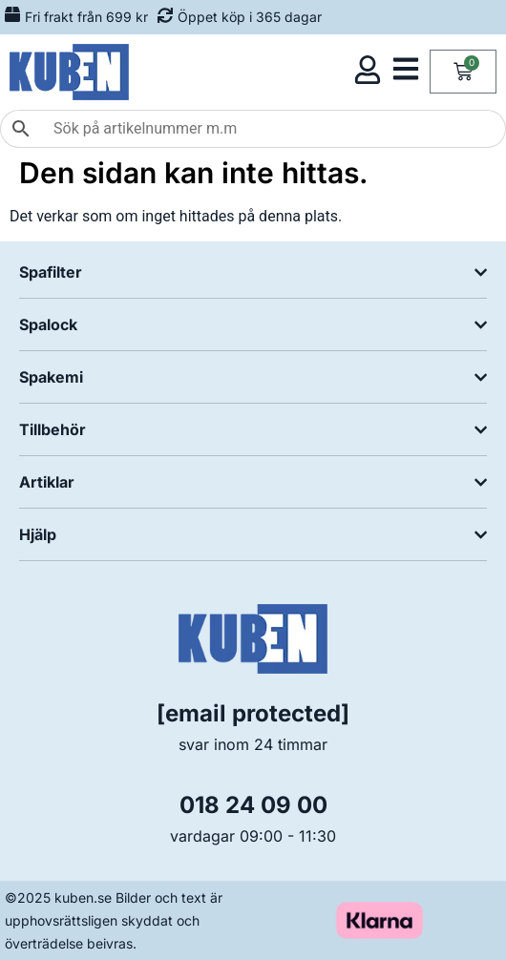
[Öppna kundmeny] (367, 69)
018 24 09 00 (253, 805)
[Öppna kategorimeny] (405, 68)
